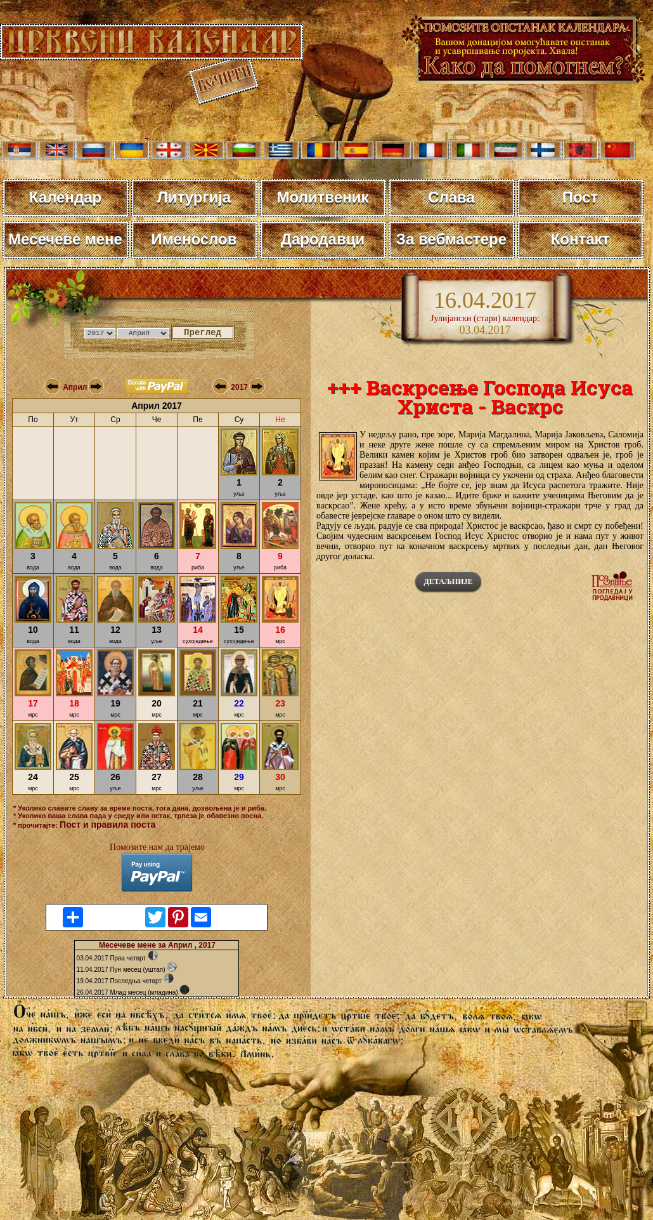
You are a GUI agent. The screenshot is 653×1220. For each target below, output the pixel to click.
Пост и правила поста (107, 824)
